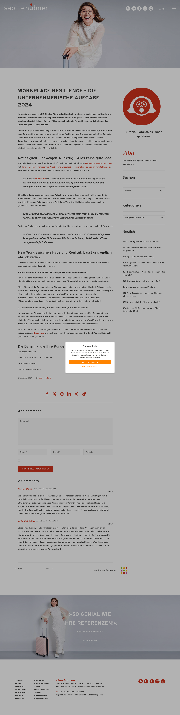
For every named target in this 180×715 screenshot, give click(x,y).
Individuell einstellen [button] (90, 367)
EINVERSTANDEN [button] (90, 362)
